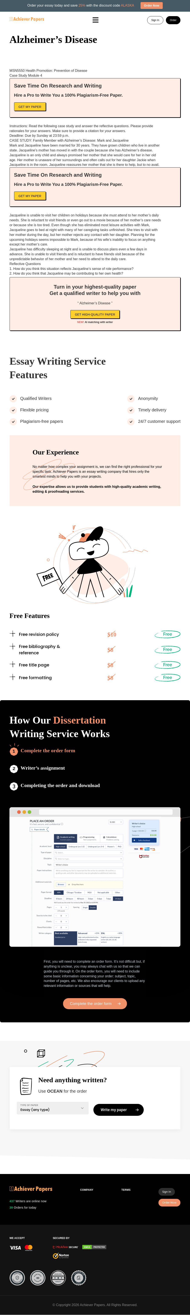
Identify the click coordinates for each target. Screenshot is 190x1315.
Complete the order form (48, 750)
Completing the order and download (60, 785)
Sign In (155, 20)
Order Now (169, 1202)
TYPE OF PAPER (29, 1105)
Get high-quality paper (95, 314)
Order (173, 20)
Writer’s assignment (43, 768)
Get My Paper (30, 107)
